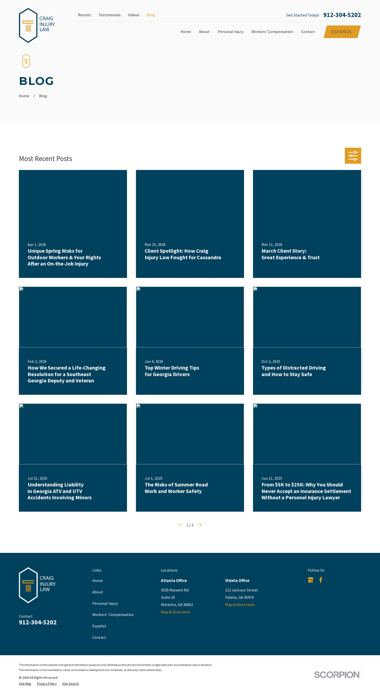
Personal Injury (105, 603)
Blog (151, 14)
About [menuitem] (204, 31)
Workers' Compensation (113, 614)
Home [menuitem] (186, 31)
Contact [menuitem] (308, 31)
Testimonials (109, 14)
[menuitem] (25, 684)
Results (84, 14)
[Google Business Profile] (310, 580)
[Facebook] (321, 580)
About (97, 592)
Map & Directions (175, 611)
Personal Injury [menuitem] (231, 31)
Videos (133, 14)
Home (97, 580)
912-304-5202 (342, 15)
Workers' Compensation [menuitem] (272, 31)
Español (342, 31)
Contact (99, 637)
